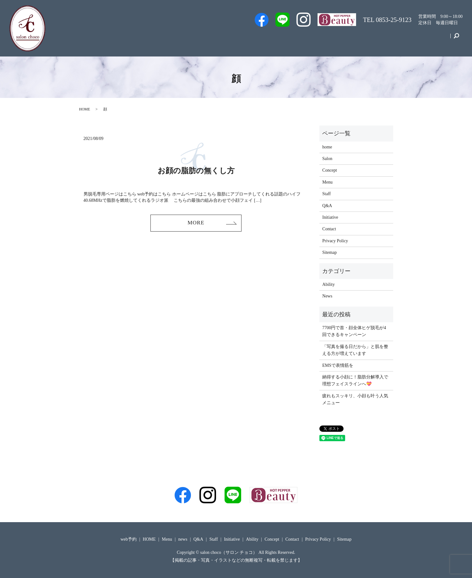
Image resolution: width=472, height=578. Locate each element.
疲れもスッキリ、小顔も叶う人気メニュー (355, 399)
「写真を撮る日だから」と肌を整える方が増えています (355, 350)
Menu (358, 38)
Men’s (241, 38)
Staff (292, 38)
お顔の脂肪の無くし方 (196, 171)
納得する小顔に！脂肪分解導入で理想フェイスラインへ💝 (355, 380)
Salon (313, 38)
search (456, 39)
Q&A (335, 38)
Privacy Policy (335, 240)
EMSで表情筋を (337, 365)
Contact (437, 38)
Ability (328, 284)
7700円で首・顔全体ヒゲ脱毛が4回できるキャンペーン (354, 331)
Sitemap (329, 252)
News (327, 296)
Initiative (383, 38)
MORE (196, 223)
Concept (411, 38)
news (182, 539)
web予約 (267, 38)
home (327, 147)
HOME (84, 109)
